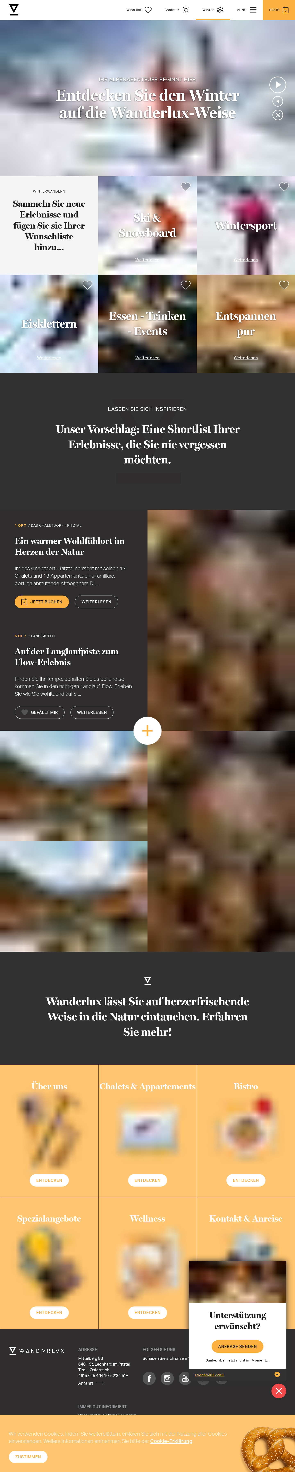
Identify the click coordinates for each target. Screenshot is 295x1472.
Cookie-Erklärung (171, 1441)
